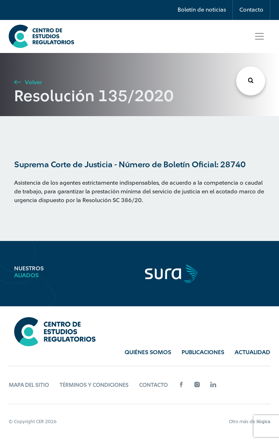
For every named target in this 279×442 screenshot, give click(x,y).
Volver (28, 82)
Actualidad (252, 352)
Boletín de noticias (202, 10)
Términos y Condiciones (94, 385)
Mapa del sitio (29, 385)
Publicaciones (203, 352)
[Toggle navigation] (259, 36)
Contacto (251, 10)
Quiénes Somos (148, 352)
